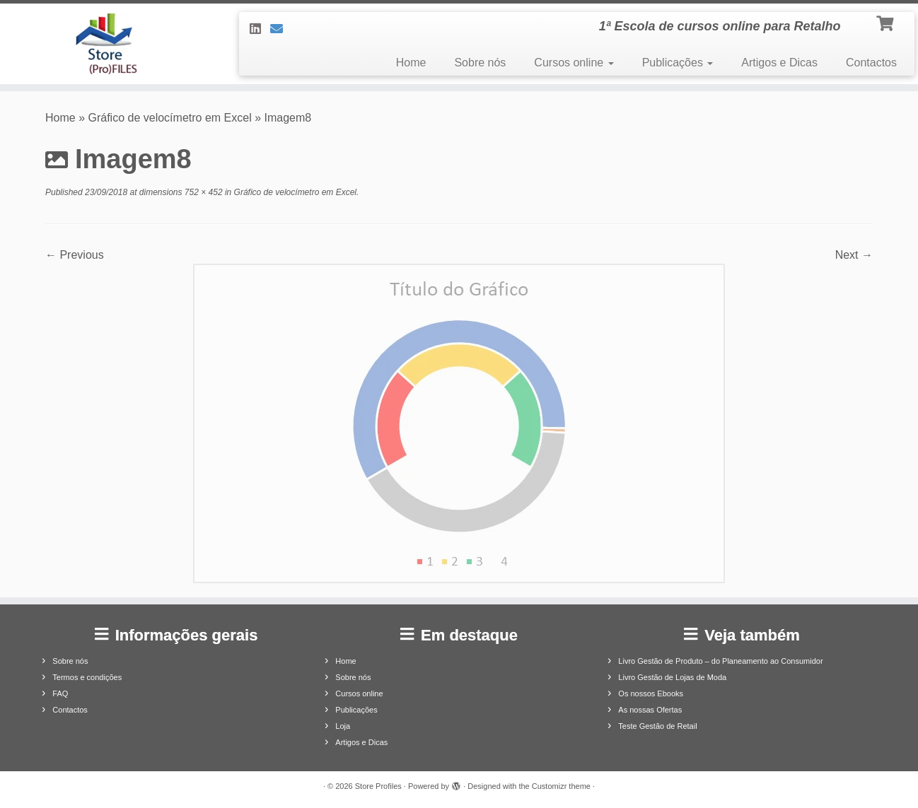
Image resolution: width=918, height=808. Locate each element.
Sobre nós (480, 63)
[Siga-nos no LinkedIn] (260, 29)
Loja (342, 726)
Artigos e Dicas (779, 63)
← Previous (74, 255)
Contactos (871, 63)
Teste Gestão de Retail (657, 726)
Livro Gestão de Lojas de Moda (672, 677)
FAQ (60, 693)
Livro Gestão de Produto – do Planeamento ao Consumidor (720, 661)
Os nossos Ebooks (650, 693)
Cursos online (573, 63)
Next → (854, 255)
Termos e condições (87, 677)
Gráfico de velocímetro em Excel (170, 118)
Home (411, 63)
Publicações (678, 63)
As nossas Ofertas (650, 709)
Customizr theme (561, 786)
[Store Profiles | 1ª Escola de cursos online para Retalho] (106, 44)
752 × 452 (202, 192)
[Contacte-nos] (281, 29)
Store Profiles (378, 786)
